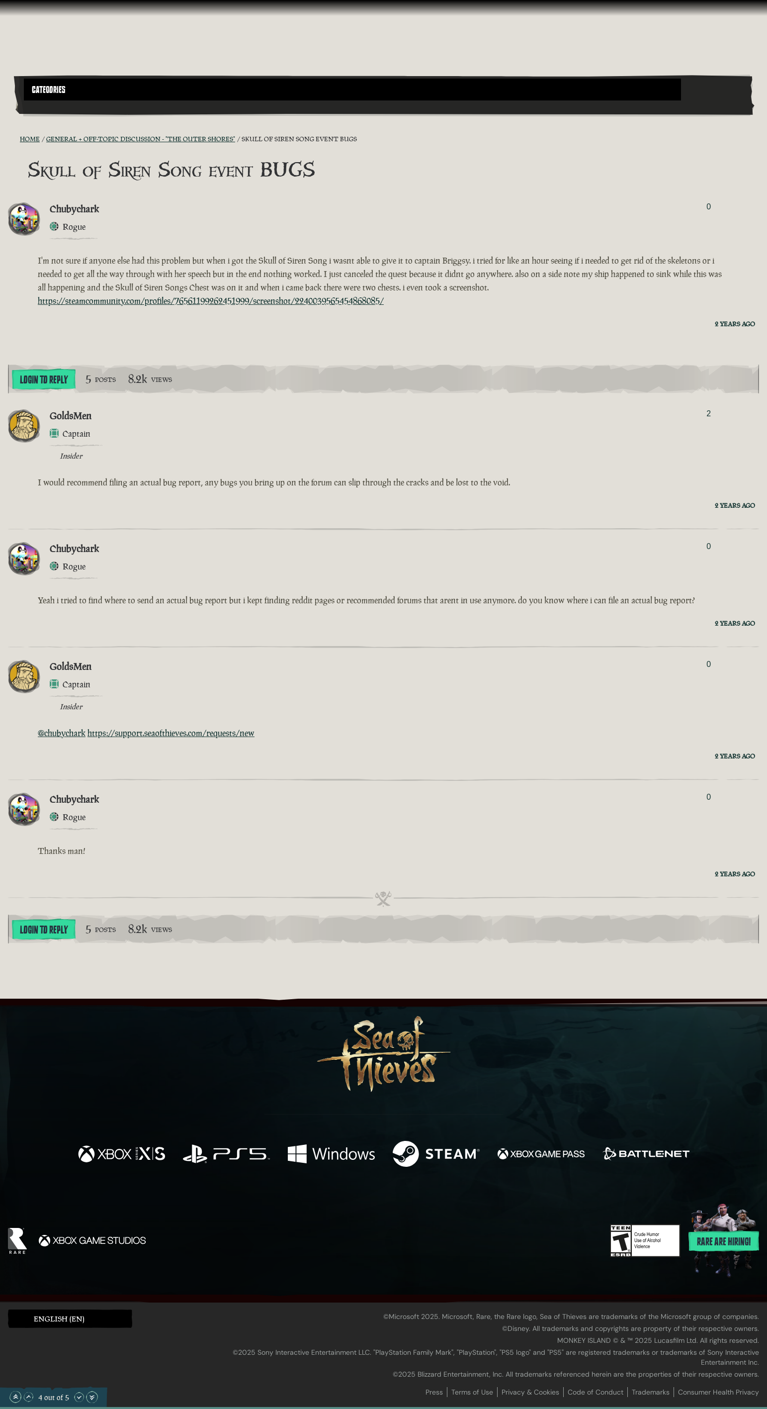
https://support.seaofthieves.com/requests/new (171, 733)
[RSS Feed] (14, 139)
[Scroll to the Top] (15, 1397)
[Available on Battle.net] (645, 1155)
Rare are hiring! (724, 1241)
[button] (352, 89)
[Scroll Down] (79, 1397)
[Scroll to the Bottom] (92, 1397)
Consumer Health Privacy (718, 1392)
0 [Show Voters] (708, 206)
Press (434, 1392)
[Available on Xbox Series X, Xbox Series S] (121, 1155)
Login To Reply (44, 380)
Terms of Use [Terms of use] (472, 1392)
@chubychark (61, 733)
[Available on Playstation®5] (226, 1155)
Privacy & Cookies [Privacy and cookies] (530, 1392)
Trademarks (651, 1392)
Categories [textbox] (49, 90)
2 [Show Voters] (708, 413)
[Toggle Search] (53, 106)
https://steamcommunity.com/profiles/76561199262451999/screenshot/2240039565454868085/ (211, 300)
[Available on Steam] (436, 1155)
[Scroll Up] (28, 1397)
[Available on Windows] (331, 1155)
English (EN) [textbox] (59, 1318)
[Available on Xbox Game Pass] (541, 1155)
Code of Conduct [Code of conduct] (595, 1392)
